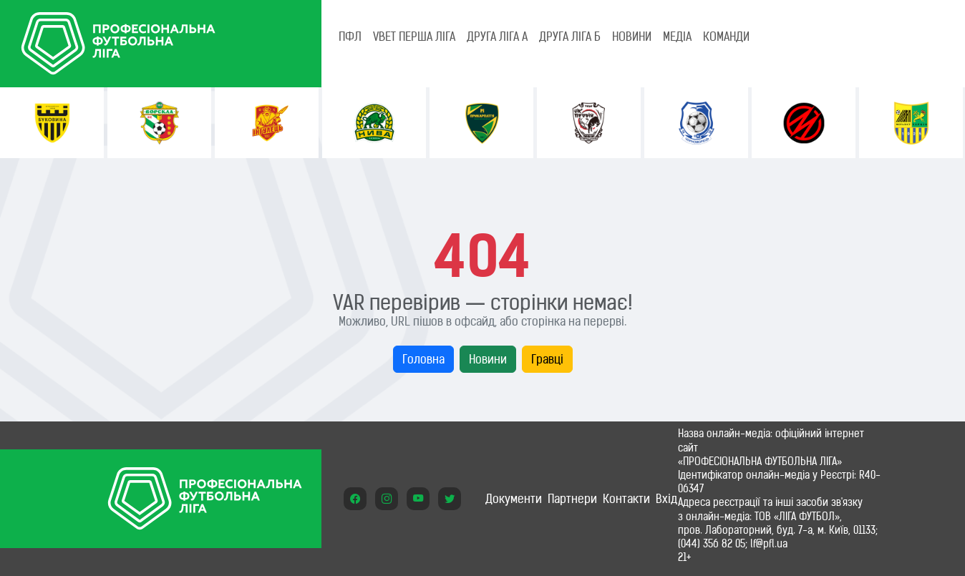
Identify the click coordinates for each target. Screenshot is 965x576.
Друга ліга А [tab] (497, 36)
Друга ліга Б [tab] (570, 36)
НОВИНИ (631, 36)
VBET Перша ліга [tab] (414, 36)
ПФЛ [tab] (350, 36)
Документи (513, 499)
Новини (488, 359)
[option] (52, 122)
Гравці (547, 359)
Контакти (626, 499)
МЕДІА (677, 36)
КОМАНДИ (726, 36)
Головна (423, 359)
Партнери (572, 499)
